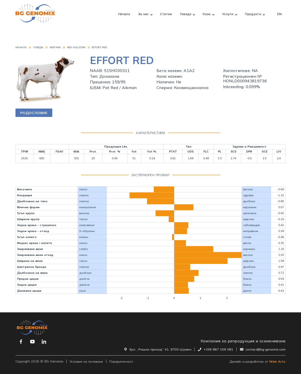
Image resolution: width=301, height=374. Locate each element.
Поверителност (121, 361)
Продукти (253, 14)
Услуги (227, 14)
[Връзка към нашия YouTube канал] (32, 341)
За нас (143, 14)
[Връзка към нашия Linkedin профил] (44, 341)
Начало (124, 14)
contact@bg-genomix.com (266, 349)
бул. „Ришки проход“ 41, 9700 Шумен (160, 349)
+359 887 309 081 (218, 349)
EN (279, 14)
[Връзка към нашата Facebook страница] (21, 341)
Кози (206, 14)
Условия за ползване (86, 361)
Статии (166, 14)
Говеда (185, 14)
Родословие (33, 113)
